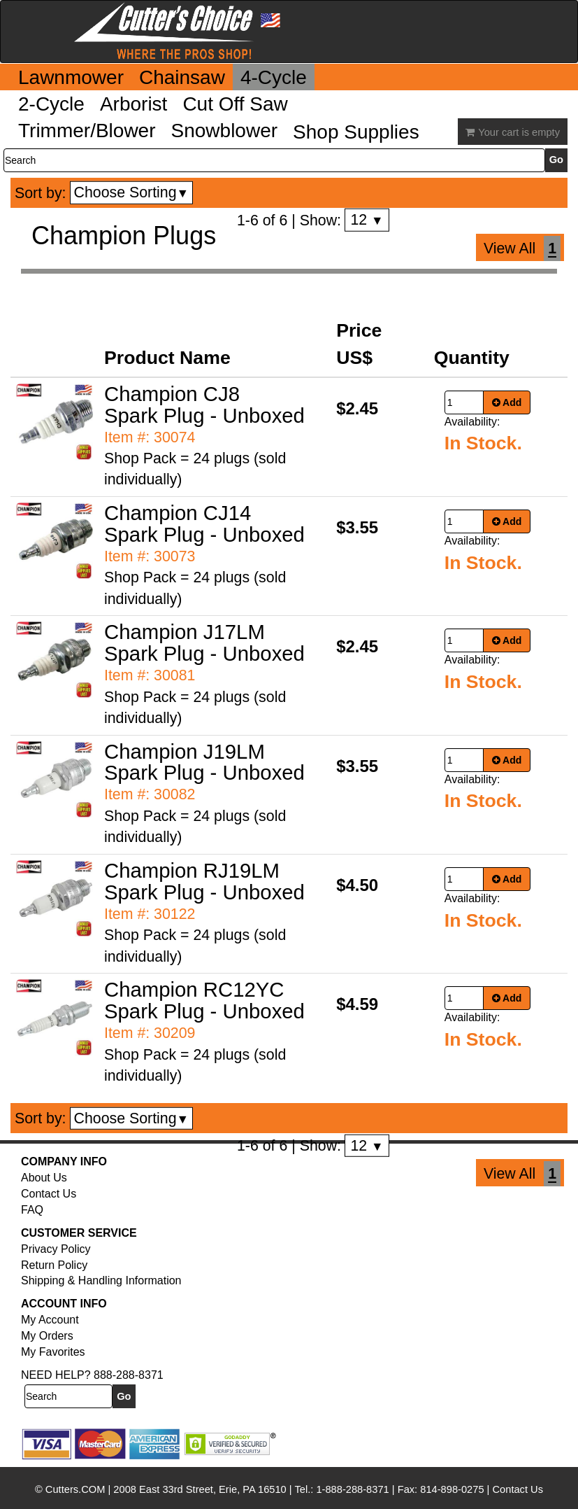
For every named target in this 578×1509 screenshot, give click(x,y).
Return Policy (54, 1265)
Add (507, 402)
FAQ (32, 1210)
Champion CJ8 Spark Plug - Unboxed (204, 404)
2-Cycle (51, 104)
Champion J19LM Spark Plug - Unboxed (204, 762)
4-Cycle (273, 77)
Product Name (167, 357)
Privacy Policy (56, 1249)
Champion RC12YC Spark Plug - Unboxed (204, 1000)
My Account (50, 1320)
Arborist (133, 104)
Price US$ (359, 343)
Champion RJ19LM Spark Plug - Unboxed (204, 881)
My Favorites (53, 1352)
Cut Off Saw (234, 104)
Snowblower (224, 130)
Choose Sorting (131, 192)
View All (509, 248)
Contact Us (48, 1194)
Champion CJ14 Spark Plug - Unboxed (204, 523)
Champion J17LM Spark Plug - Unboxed (204, 642)
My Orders (47, 1336)
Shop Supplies (356, 132)
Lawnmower (71, 77)
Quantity (472, 357)
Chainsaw (182, 77)
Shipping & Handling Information (101, 1280)
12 (366, 219)
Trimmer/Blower (87, 130)
